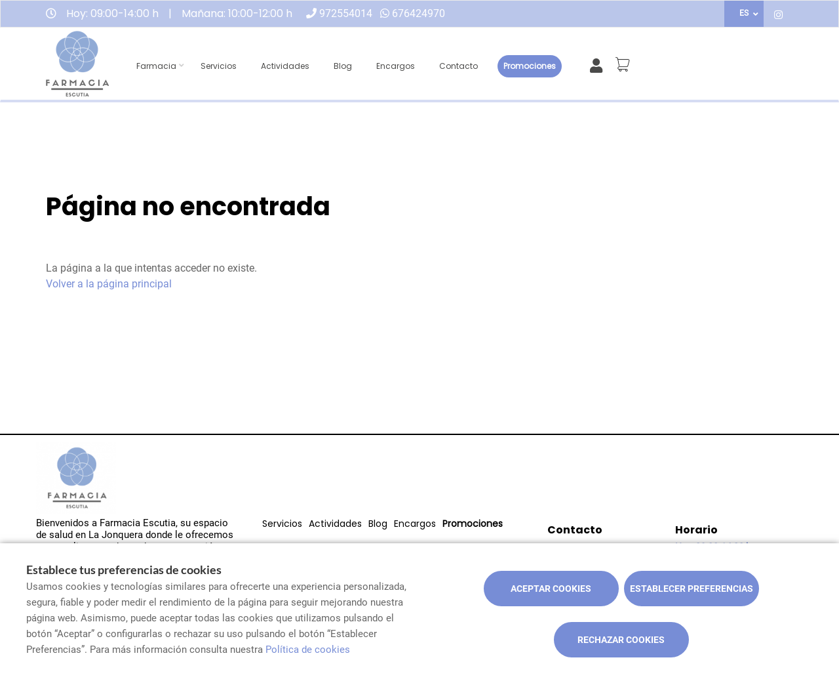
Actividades (285, 66)
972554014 (345, 13)
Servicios (219, 66)
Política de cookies (307, 649)
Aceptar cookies (551, 588)
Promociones (529, 66)
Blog (343, 66)
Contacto (458, 66)
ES (744, 13)
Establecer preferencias (691, 588)
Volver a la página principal (109, 284)
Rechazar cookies (621, 639)
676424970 (418, 13)
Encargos (395, 66)
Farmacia (156, 66)
